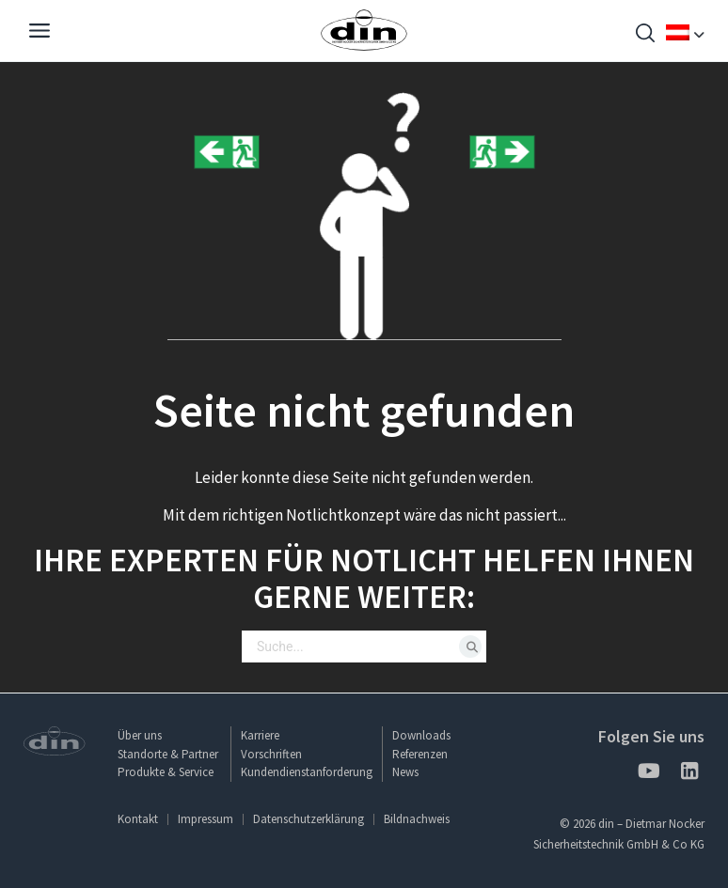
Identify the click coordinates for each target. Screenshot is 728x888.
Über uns (140, 735)
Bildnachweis (417, 819)
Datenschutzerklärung (308, 819)
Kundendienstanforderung (306, 772)
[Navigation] (39, 33)
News (405, 772)
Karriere (260, 735)
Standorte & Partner (168, 754)
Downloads (421, 735)
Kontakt (138, 819)
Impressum (205, 819)
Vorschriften (271, 754)
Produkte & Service (166, 772)
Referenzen (420, 754)
